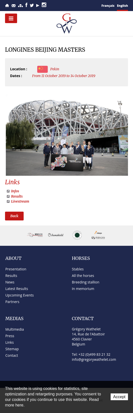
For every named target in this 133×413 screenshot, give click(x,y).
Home (7, 5)
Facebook (26, 5)
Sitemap (20, 5)
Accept (119, 397)
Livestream (20, 201)
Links (9, 342)
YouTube (37, 5)
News (9, 282)
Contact (14, 5)
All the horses (83, 275)
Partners (12, 301)
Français (108, 6)
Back (14, 216)
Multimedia (14, 329)
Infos (15, 191)
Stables (78, 269)
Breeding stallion (85, 282)
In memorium (83, 288)
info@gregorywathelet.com (94, 359)
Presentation (15, 269)
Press (9, 335)
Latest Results (16, 288)
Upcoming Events (19, 295)
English (122, 6)
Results (17, 196)
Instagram (44, 5)
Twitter (32, 5)
